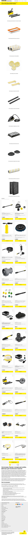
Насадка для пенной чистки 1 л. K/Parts (6, 235)
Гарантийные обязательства (4, 508)
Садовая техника (3, 518)
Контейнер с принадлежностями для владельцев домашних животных (6, 323)
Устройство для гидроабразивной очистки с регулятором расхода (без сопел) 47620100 (20, 454)
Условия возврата (3, 509)
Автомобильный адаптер (18, 257)
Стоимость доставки (3, 507)
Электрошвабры (3, 519)
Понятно (23, 533)
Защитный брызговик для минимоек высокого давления (19, 213)
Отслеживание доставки (4, 510)
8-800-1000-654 (18, 506)
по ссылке (5, 534)
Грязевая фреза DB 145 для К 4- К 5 (6, 213)
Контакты (2, 521)
